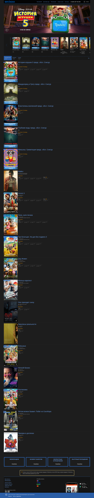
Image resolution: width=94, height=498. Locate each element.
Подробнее (14, 463)
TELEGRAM (8, 492)
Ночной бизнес (24, 368)
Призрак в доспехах (26, 433)
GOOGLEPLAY (83, 486)
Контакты (67, 1)
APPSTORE (83, 483)
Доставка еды (46, 1)
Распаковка (22, 390)
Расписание (53, 1)
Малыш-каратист (25, 281)
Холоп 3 (21, 193)
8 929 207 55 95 (75, 2)
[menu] (48, 2)
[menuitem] (39, 2)
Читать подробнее (17, 496)
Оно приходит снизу (26, 302)
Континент (39, 1)
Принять (10, 496)
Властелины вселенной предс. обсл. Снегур (35, 106)
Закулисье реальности (27, 324)
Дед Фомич (22, 259)
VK (6, 492)
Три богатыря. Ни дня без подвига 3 (32, 237)
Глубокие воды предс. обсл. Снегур (32, 128)
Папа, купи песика (25, 215)
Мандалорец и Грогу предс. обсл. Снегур (34, 84)
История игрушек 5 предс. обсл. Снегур (34, 62)
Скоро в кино (60, 1)
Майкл (20, 171)
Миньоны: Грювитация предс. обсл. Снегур (35, 150)
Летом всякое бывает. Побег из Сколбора (34, 411)
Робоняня (22, 346)
